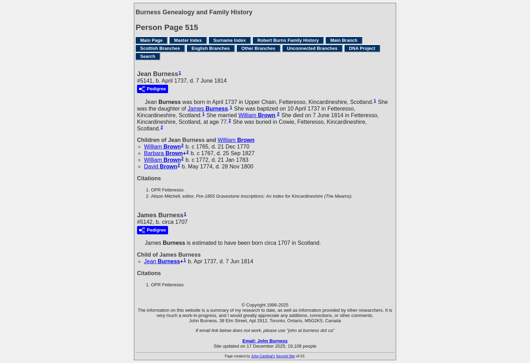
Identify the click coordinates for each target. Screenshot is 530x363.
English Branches (210, 48)
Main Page (151, 40)
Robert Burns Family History (288, 40)
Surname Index (229, 40)
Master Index (188, 40)
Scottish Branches (160, 48)
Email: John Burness (264, 340)
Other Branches (258, 48)
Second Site (285, 356)
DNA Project (362, 48)
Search (147, 56)
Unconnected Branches (312, 48)
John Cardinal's (263, 356)
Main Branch (343, 40)
